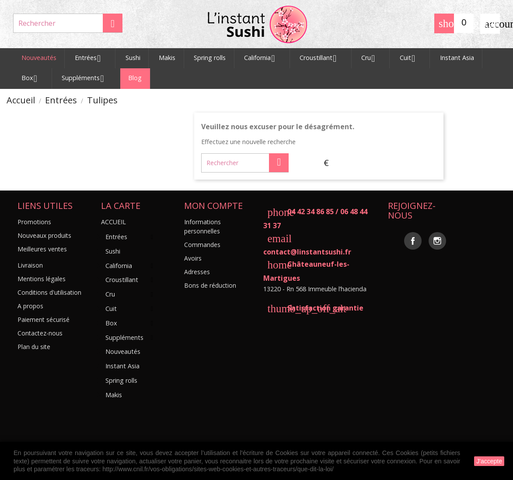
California (262, 58)
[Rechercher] (67, 23)
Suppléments (86, 79)
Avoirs (193, 258)
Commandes (202, 244)
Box (32, 79)
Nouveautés (38, 57)
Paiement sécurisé (43, 319)
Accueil (113, 222)
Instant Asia (457, 57)
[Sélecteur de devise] (326, 163)
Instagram (437, 241)
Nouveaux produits (44, 235)
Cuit (411, 58)
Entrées (91, 58)
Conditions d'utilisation (49, 292)
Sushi (133, 57)
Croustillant (321, 58)
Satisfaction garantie (313, 308)
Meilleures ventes (42, 249)
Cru (371, 58)
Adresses (197, 272)
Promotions (34, 222)
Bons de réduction (210, 285)
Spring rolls (210, 57)
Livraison (30, 265)
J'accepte (489, 461)
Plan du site (33, 346)
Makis (167, 57)
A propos (30, 306)
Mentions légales (41, 279)
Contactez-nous (40, 333)
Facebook (413, 241)
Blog (135, 78)
